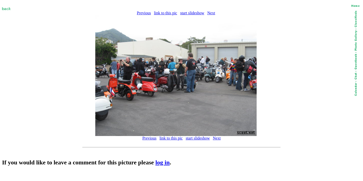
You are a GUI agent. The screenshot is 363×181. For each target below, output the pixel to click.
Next (211, 13)
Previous (144, 13)
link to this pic (165, 13)
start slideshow (192, 13)
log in (162, 162)
